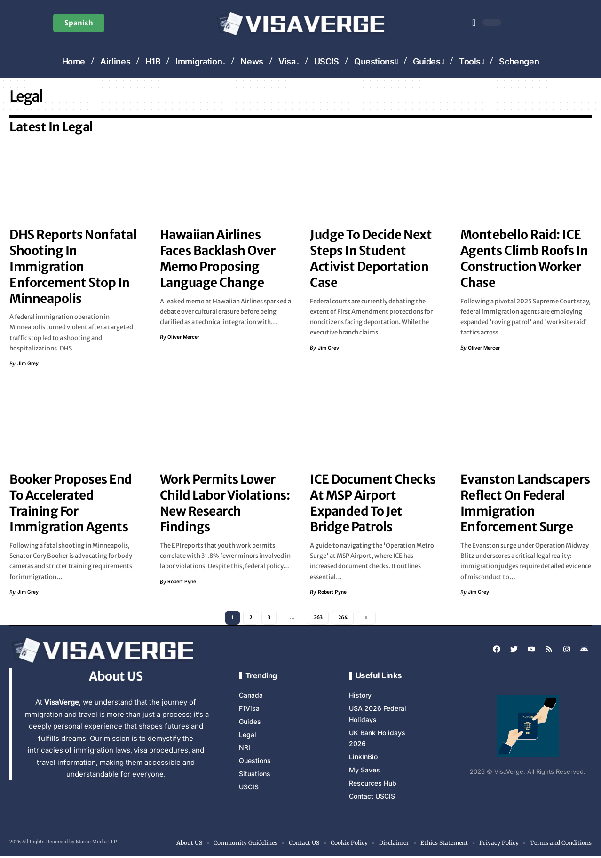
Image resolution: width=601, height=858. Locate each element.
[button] (473, 22)
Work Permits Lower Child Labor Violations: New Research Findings (225, 502)
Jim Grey (28, 363)
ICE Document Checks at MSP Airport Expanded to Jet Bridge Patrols (373, 502)
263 (318, 618)
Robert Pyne (182, 582)
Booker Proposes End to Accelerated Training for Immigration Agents (70, 502)
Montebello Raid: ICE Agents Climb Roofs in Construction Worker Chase (524, 258)
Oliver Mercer (184, 337)
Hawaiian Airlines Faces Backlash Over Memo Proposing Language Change (218, 258)
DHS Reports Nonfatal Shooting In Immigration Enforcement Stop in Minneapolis (72, 266)
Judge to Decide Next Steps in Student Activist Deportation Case (371, 258)
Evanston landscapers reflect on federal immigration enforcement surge (525, 502)
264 (344, 618)
